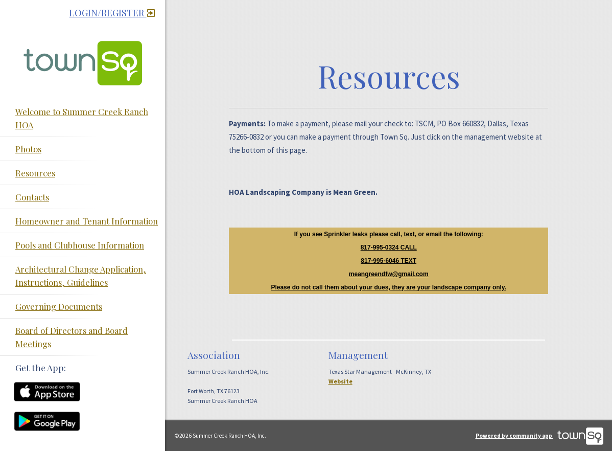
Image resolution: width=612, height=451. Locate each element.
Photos (28, 148)
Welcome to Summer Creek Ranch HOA (81, 118)
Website (340, 381)
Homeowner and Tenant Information (86, 221)
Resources (35, 172)
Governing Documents (58, 306)
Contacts (32, 196)
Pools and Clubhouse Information (79, 245)
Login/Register (112, 13)
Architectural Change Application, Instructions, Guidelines (80, 275)
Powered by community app (539, 435)
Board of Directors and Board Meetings (71, 337)
